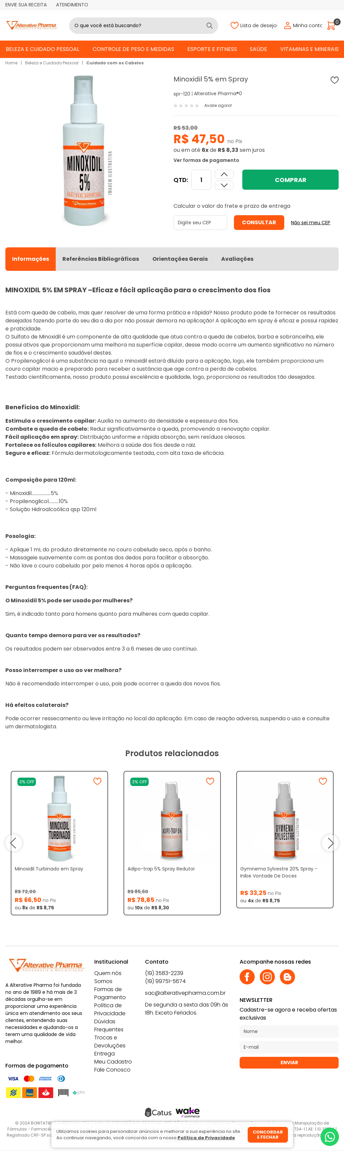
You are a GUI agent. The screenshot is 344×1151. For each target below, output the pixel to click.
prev (13, 843)
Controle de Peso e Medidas (133, 49)
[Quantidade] (201, 180)
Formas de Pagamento (110, 993)
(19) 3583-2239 (164, 973)
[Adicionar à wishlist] (335, 80)
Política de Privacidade (110, 1009)
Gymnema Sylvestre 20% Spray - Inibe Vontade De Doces (278, 872)
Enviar (289, 1062)
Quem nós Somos (107, 977)
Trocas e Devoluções (110, 1041)
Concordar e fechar (268, 1135)
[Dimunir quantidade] (224, 174)
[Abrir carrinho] (333, 25)
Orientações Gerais (180, 259)
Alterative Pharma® (216, 93)
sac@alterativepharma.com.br (185, 993)
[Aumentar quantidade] (224, 185)
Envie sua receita (26, 4)
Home (11, 63)
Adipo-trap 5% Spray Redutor (161, 868)
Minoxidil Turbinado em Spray (49, 868)
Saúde (258, 49)
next (330, 843)
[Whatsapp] (330, 1137)
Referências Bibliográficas (100, 259)
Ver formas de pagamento (206, 160)
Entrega (104, 1053)
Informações (30, 259)
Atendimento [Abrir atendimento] (72, 4)
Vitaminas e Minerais (309, 49)
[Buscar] (209, 25)
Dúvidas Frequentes (109, 1025)
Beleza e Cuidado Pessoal (42, 49)
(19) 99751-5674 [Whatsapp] (165, 981)
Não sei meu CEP (310, 222)
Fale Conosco (112, 1070)
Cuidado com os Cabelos (115, 63)
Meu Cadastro (113, 1062)
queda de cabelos (231, 337)
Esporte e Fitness (212, 49)
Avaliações (237, 259)
